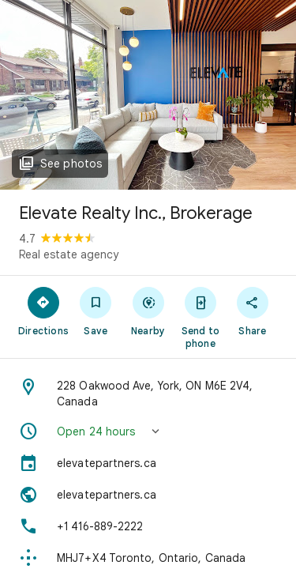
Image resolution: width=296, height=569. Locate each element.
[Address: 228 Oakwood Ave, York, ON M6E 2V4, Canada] (148, 393)
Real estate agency (68, 254)
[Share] (253, 310)
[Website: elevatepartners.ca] (148, 495)
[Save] (95, 310)
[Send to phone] (200, 317)
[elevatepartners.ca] (148, 463)
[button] (148, 431)
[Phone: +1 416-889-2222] (148, 526)
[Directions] (43, 310)
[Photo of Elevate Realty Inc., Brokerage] (148, 95)
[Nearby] (148, 310)
